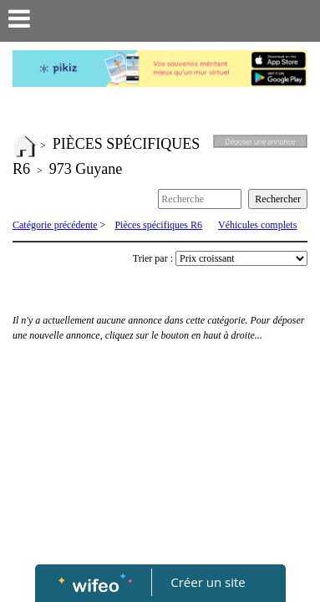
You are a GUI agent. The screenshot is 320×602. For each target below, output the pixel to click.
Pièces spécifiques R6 (158, 225)
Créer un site (207, 582)
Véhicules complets (257, 225)
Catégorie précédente (55, 225)
